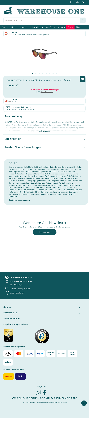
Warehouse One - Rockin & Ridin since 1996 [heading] (44, 398)
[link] (38, 395)
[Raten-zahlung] (72, 353)
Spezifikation (13, 138)
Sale (70, 27)
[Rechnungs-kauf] (50, 353)
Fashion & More (36, 27)
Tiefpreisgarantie (45, 2)
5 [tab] (46, 73)
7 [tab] (53, 73)
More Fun (50, 27)
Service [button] (41, 307)
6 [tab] (49, 73)
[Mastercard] (18, 353)
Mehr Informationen (47, 92)
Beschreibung (13, 116)
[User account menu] (71, 2)
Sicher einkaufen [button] (41, 318)
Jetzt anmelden (44, 232)
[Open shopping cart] (83, 2)
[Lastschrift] (61, 353)
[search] (41, 20)
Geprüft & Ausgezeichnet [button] (15, 324)
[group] (18, 277)
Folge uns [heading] (41, 386)
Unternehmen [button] (41, 313)
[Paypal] (40, 353)
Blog (78, 27)
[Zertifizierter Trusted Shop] (12, 336)
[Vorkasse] (8, 362)
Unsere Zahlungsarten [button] (14, 347)
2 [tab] (36, 73)
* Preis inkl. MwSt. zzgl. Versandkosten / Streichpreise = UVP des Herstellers (44, 402)
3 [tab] (39, 73)
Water (5, 27)
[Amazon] (8, 353)
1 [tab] (32, 73)
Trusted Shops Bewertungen (23, 147)
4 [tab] (43, 73)
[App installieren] (15, 293)
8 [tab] (56, 73)
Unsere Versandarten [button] (13, 369)
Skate (14, 27)
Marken (61, 27)
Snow (23, 27)
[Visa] (29, 353)
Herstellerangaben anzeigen (19, 200)
